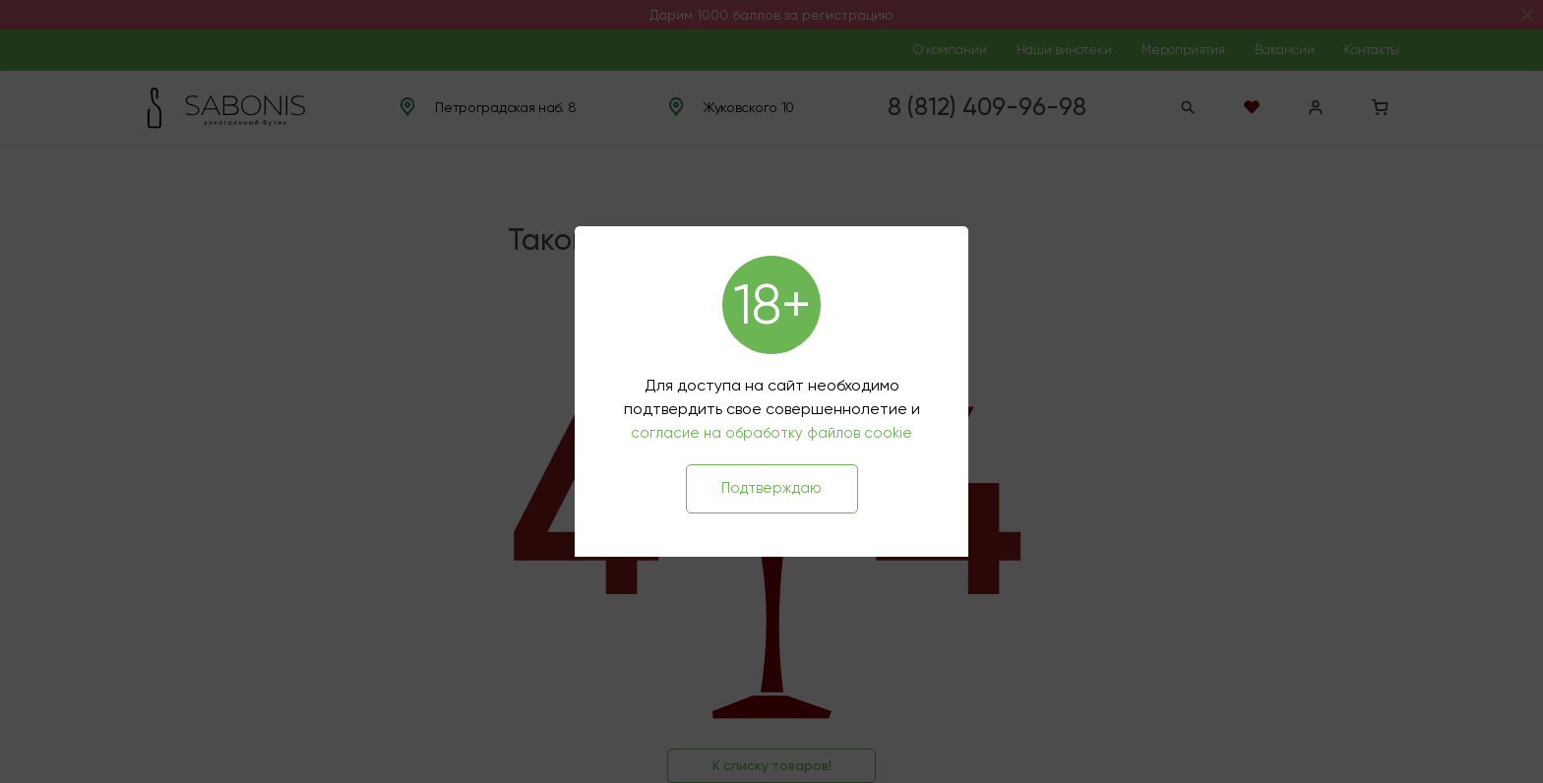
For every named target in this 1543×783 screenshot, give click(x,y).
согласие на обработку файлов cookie (771, 433)
